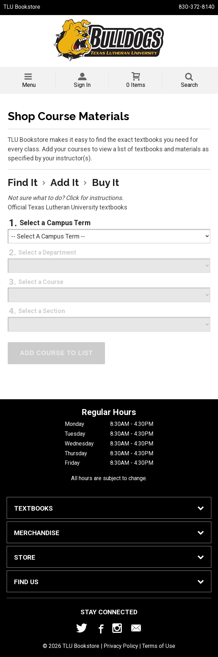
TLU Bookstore (21, 7)
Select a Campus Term (55, 223)
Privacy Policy (121, 646)
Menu (29, 85)
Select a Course (40, 281)
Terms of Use (158, 646)
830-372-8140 (197, 7)
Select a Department (47, 252)
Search (189, 85)
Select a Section (41, 310)
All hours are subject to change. (109, 478)
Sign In (82, 85)
